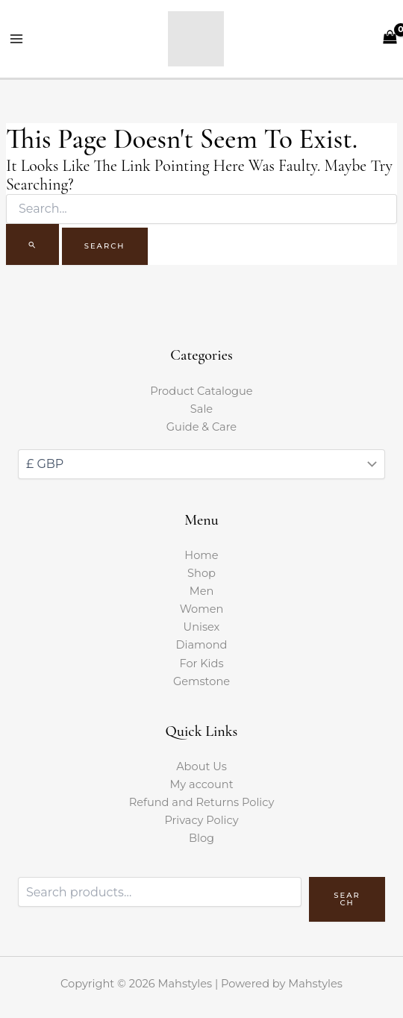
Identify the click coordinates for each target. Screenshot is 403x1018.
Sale (201, 409)
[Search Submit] (32, 244)
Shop (201, 573)
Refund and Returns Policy (202, 802)
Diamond (202, 645)
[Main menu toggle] (16, 38)
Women (202, 609)
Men (202, 591)
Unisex (202, 627)
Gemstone (201, 681)
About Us (201, 766)
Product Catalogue (201, 391)
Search (347, 899)
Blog (201, 838)
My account (201, 784)
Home (201, 555)
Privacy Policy (201, 820)
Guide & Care (201, 427)
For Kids (201, 663)
